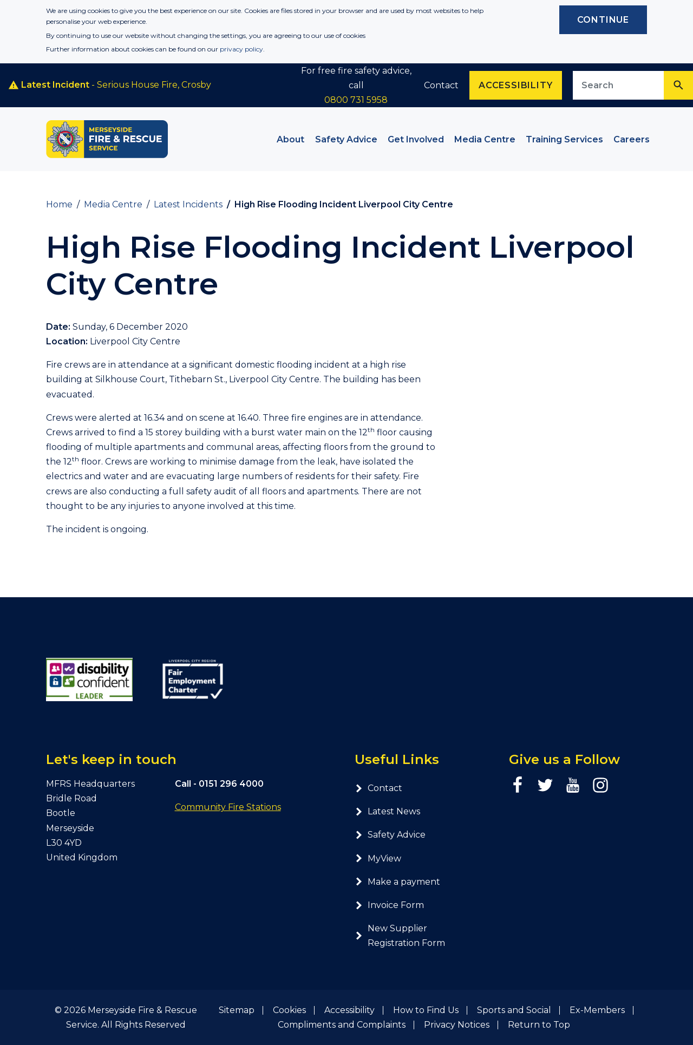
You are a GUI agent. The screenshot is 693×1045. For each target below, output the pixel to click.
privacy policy (241, 49)
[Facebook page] (517, 785)
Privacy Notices (456, 1025)
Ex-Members (597, 1010)
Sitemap (236, 1010)
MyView (378, 858)
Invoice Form (389, 905)
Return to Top (539, 1025)
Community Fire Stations (228, 807)
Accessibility (349, 1010)
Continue (603, 20)
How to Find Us (426, 1010)
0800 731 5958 (356, 100)
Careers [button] (631, 139)
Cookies (289, 1010)
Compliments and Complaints (342, 1025)
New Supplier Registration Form (400, 935)
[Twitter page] (545, 785)
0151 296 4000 (231, 784)
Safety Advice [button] (346, 139)
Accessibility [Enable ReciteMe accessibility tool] (515, 85)
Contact (441, 85)
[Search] (678, 85)
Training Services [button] (564, 139)
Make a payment (397, 882)
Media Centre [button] (484, 139)
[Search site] (618, 85)
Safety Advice (390, 835)
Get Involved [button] (416, 139)
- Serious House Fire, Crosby (109, 85)
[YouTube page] (572, 785)
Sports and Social (514, 1010)
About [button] (290, 139)
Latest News (387, 811)
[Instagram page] (600, 785)
